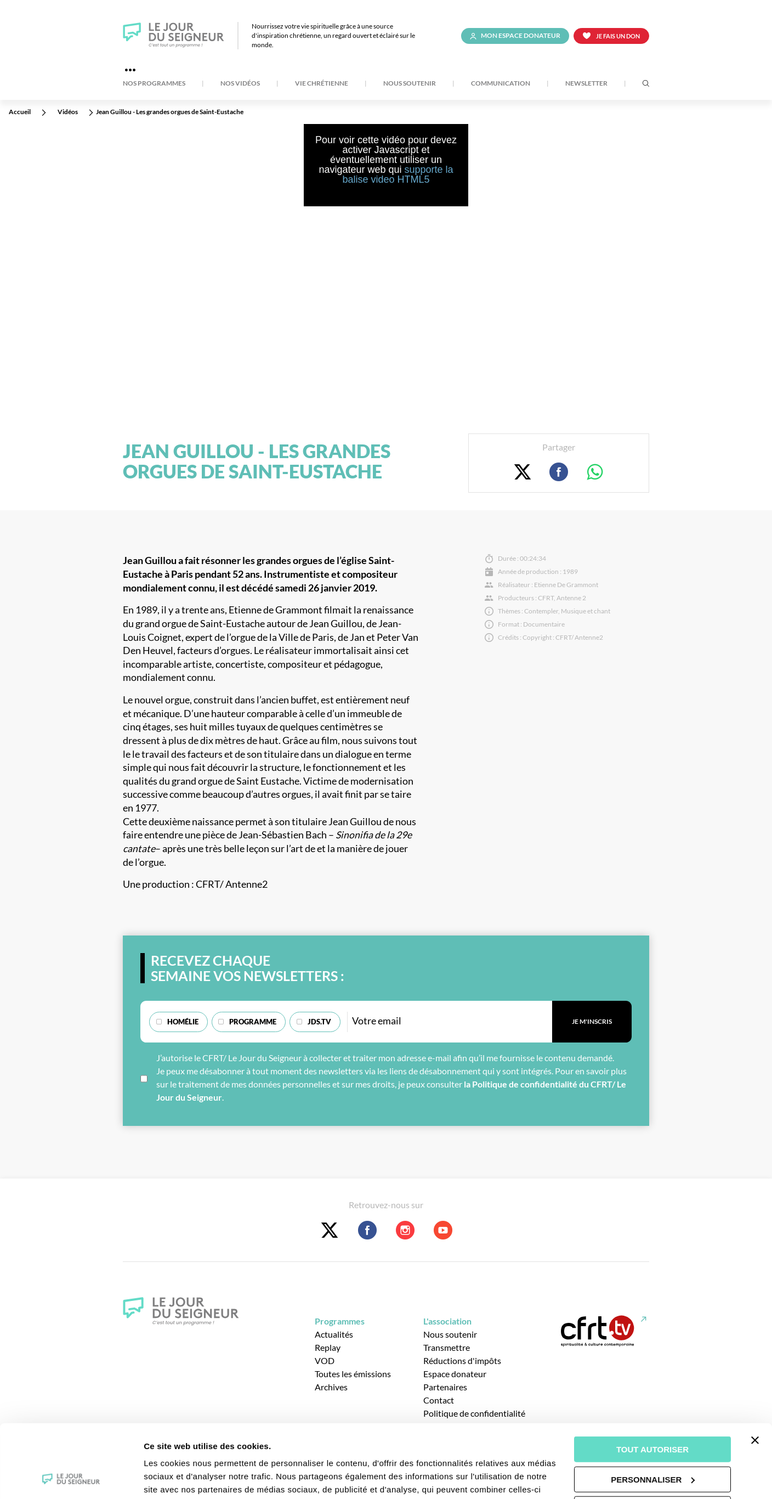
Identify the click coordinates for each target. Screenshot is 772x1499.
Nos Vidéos (240, 83)
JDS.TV (319, 1021)
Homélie (182, 1021)
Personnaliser (653, 1410)
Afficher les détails (181, 1477)
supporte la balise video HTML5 (397, 174)
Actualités (334, 1334)
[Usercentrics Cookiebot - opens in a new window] (71, 1477)
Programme (252, 1021)
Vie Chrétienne (321, 83)
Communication (500, 83)
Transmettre (446, 1347)
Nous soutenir (409, 83)
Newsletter (586, 83)
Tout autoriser (652, 1380)
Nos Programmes (154, 83)
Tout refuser (652, 1440)
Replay (327, 1347)
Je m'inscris (592, 1021)
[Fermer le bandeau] (755, 1372)
